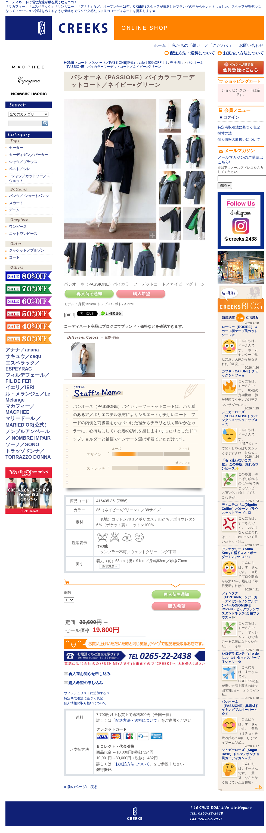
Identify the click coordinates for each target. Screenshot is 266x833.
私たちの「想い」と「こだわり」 (202, 45)
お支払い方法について (243, 53)
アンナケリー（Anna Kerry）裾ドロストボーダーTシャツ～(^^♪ (239, 553)
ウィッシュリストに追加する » (86, 693)
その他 (28, 268)
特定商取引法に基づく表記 (83, 698)
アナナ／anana (22, 350)
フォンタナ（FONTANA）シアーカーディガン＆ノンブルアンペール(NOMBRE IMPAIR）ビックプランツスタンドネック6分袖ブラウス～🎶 (240, 605)
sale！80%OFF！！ (28, 276)
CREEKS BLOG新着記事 (241, 304)
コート (83, 63)
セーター (16, 148)
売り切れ (176, 63)
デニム (14, 210)
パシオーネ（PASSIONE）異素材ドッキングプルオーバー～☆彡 (240, 708)
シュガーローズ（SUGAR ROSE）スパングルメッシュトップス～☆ (240, 418)
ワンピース (28, 220)
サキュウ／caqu (23, 356)
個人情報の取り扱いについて (85, 703)
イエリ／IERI (19, 387)
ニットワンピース (23, 234)
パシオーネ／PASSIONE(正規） (113, 63)
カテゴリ (28, 134)
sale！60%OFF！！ (28, 301)
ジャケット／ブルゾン (26, 250)
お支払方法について (132, 764)
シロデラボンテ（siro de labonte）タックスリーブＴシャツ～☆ (241, 658)
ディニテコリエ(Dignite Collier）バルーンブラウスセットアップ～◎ (240, 509)
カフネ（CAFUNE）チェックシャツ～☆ (240, 373)
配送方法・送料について (192, 53)
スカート (16, 203)
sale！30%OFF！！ (28, 339)
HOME (69, 63)
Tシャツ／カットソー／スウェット (29, 178)
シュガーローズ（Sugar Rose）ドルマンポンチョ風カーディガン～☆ (240, 754)
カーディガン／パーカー (28, 155)
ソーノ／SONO (22, 444)
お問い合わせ (251, 45)
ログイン (231, 117)
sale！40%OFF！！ (28, 326)
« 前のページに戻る (81, 787)
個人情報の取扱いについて (239, 139)
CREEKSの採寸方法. (109, 566)
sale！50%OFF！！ (153, 63)
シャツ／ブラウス (23, 162)
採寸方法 (225, 133)
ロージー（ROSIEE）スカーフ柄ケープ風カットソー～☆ (240, 331)
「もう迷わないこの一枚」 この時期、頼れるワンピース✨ (240, 464)
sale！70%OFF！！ (28, 289)
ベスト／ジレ (19, 169)
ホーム (160, 45)
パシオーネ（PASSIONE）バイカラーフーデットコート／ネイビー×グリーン (133, 65)
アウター (28, 244)
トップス (28, 141)
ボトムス (28, 189)
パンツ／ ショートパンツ (29, 196)
